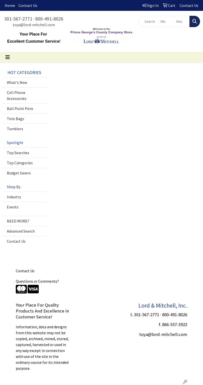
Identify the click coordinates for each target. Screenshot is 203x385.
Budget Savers (19, 172)
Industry (14, 196)
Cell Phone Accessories (16, 95)
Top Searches (18, 152)
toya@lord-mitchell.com (34, 24)
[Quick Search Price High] (182, 21)
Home (10, 5)
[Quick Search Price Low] (166, 21)
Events (12, 206)
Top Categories (20, 162)
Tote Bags (15, 118)
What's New (17, 82)
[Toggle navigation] (7, 57)
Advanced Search (21, 231)
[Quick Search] (148, 21)
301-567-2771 (18, 19)
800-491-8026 (49, 19)
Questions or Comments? (37, 281)
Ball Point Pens (20, 108)
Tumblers (15, 128)
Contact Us (27, 5)
